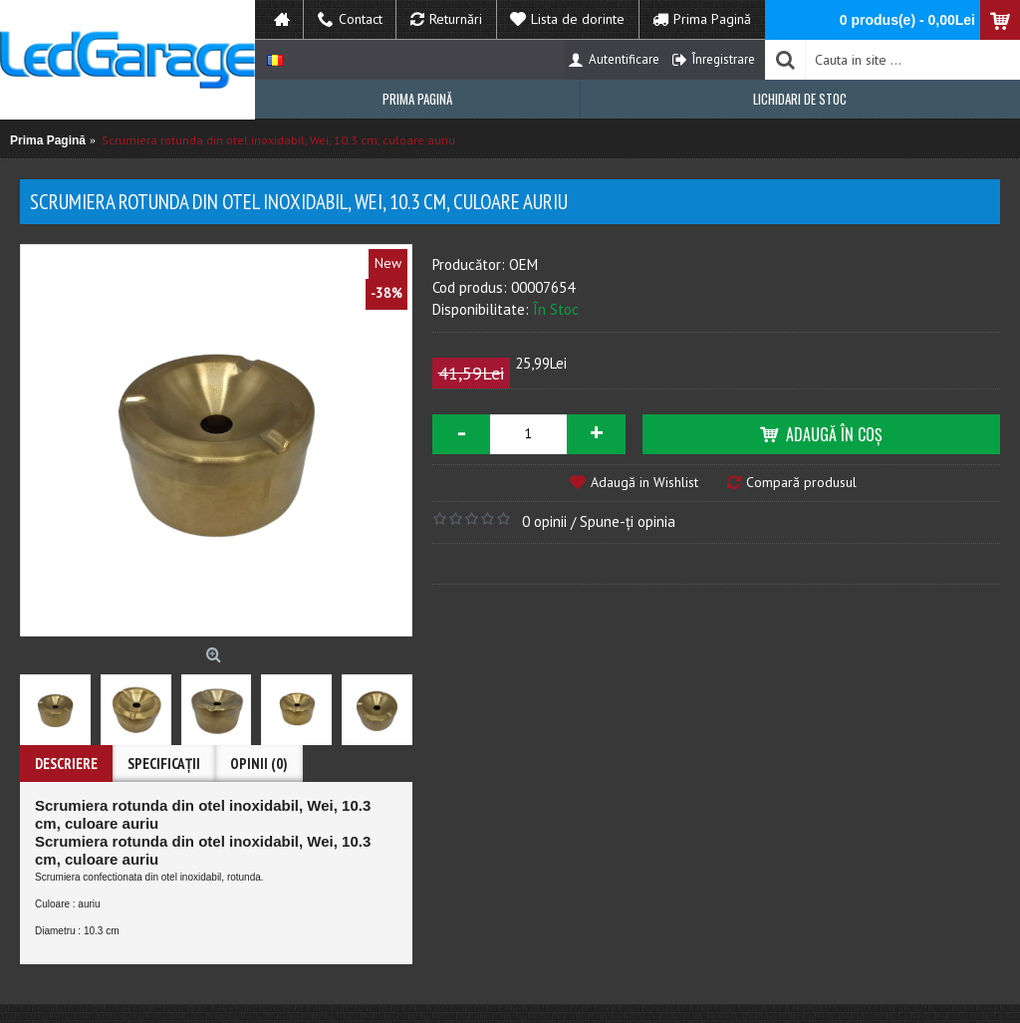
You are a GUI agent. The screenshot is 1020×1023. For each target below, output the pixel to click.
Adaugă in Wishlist (644, 482)
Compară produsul (801, 482)
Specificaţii (164, 763)
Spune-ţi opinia (627, 521)
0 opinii (544, 521)
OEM (523, 264)
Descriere (66, 763)
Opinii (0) (259, 763)
